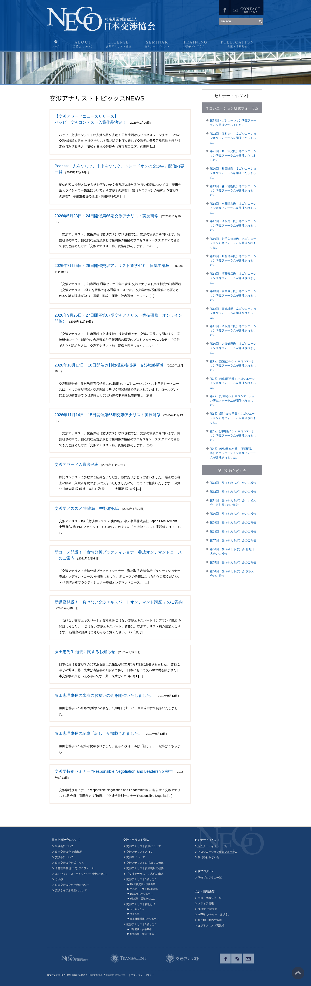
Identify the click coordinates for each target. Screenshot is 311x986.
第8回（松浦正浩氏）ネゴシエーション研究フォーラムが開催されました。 (233, 383)
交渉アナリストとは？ (139, 851)
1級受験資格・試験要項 (142, 884)
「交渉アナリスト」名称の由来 (145, 873)
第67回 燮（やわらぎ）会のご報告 (233, 540)
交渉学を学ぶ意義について (71, 890)
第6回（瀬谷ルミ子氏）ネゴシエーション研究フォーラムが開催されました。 (233, 418)
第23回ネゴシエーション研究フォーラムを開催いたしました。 (233, 123)
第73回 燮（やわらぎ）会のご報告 (233, 482)
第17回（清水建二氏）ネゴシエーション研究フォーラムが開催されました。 (233, 225)
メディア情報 (206, 903)
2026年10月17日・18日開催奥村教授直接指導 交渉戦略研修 (109, 365)
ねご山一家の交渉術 (210, 920)
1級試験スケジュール (141, 893)
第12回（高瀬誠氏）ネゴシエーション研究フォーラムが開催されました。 (233, 313)
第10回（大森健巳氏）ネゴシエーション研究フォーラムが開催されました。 (233, 348)
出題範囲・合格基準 (141, 929)
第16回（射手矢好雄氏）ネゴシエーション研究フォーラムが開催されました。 (233, 243)
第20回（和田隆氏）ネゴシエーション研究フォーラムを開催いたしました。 (233, 173)
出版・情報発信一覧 (210, 897)
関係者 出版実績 (207, 908)
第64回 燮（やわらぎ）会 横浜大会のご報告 (232, 573)
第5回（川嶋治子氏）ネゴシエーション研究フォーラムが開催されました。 (233, 436)
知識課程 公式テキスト (143, 934)
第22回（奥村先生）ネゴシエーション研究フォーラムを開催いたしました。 (233, 138)
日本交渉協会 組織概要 (68, 851)
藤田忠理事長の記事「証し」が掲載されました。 (98, 733)
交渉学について (64, 857)
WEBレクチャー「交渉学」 (214, 914)
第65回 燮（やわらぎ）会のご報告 (233, 562)
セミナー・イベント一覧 (212, 846)
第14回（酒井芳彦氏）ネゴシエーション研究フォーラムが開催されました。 (233, 278)
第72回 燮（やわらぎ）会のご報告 (233, 491)
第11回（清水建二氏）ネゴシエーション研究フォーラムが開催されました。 (233, 330)
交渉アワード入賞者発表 (76, 464)
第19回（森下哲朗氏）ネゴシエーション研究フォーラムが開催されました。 (233, 190)
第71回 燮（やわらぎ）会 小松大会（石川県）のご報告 (233, 502)
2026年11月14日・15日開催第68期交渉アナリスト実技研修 (107, 415)
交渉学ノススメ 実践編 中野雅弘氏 (87, 508)
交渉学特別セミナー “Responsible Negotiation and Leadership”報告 (114, 771)
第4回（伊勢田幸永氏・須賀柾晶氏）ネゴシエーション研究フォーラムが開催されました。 (233, 453)
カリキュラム (137, 909)
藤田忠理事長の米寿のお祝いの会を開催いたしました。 (104, 695)
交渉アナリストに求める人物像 (145, 862)
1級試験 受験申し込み (142, 898)
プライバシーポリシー (142, 975)
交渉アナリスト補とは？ (141, 904)
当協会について (64, 846)
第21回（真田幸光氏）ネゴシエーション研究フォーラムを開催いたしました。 (233, 155)
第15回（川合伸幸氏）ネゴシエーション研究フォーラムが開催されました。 (233, 260)
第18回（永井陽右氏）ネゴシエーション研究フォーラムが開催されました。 (233, 208)
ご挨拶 (59, 879)
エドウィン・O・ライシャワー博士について (81, 873)
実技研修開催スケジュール (144, 918)
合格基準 (134, 913)
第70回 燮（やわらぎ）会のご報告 (233, 513)
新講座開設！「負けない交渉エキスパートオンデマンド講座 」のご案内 (119, 602)
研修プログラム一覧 (210, 877)
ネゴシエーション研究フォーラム (232, 108)
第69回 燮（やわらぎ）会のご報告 (233, 522)
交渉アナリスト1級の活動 (144, 889)
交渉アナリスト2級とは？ (141, 924)
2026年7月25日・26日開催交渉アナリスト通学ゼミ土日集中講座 (112, 265)
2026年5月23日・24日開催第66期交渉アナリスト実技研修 (106, 216)
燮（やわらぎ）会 (232, 470)
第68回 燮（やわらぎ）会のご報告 (233, 531)
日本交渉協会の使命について (72, 884)
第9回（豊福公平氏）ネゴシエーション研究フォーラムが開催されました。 (233, 366)
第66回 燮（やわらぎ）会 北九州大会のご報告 (232, 551)
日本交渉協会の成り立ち (69, 862)
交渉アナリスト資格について (143, 846)
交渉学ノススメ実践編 (211, 925)
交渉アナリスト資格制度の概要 (145, 868)
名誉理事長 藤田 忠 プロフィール (74, 868)
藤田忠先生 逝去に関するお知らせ (85, 652)
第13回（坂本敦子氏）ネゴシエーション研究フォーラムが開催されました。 (233, 295)
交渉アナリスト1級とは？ (141, 879)
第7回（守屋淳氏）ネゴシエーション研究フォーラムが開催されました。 (232, 400)
